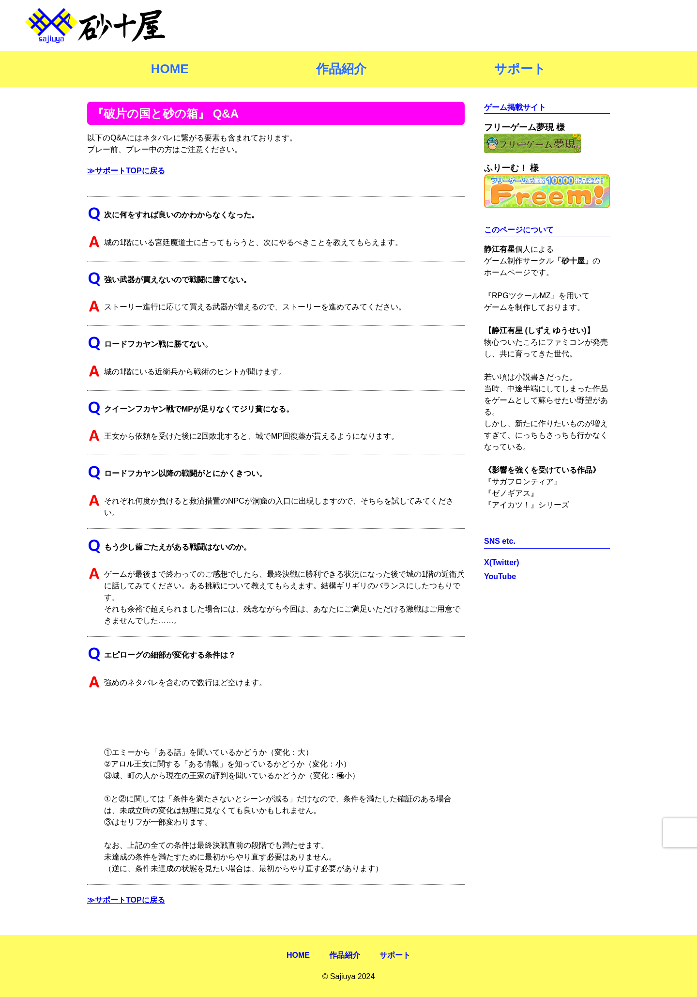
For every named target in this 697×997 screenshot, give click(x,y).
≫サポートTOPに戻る (126, 171)
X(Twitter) (501, 562)
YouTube (500, 576)
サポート (520, 68)
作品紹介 (341, 68)
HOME (170, 68)
